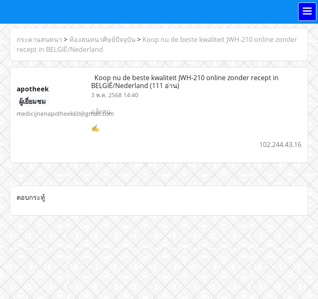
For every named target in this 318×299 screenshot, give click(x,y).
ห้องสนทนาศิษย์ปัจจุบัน (102, 39)
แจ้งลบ (101, 111)
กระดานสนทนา (39, 39)
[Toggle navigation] (307, 11)
